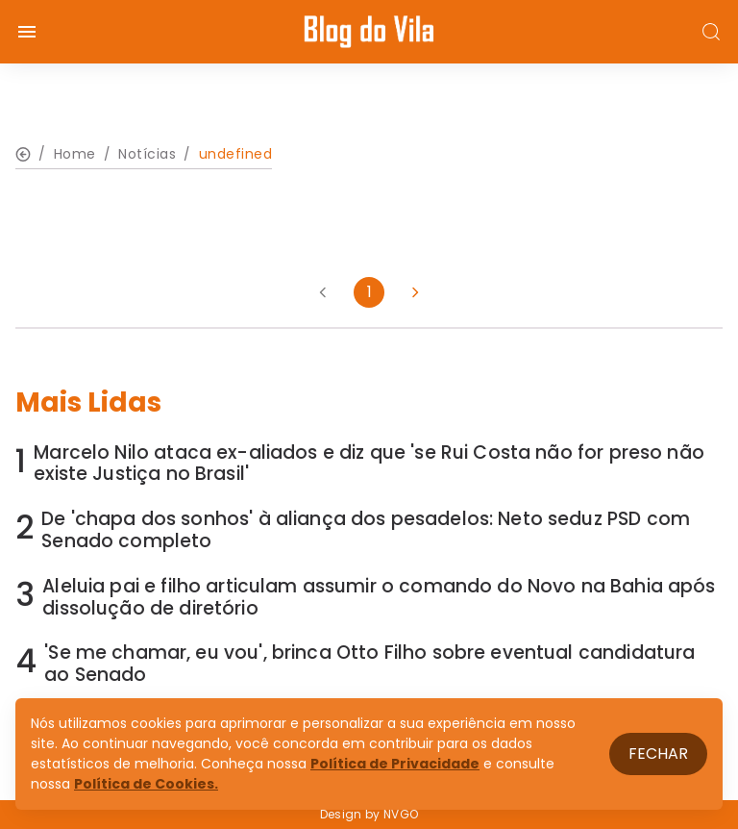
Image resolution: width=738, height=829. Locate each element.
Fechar (658, 753)
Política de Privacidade (395, 763)
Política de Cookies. (146, 783)
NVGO (400, 814)
